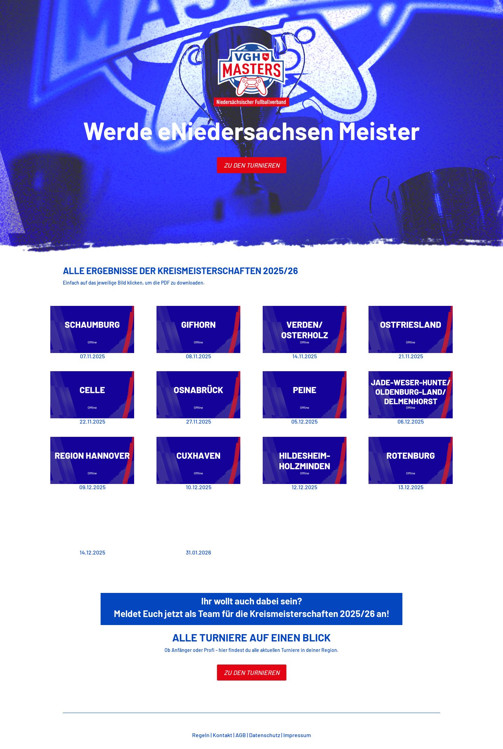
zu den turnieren (251, 165)
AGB (240, 735)
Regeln (201, 735)
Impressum (297, 735)
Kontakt (222, 735)
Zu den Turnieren (251, 672)
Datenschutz (264, 735)
